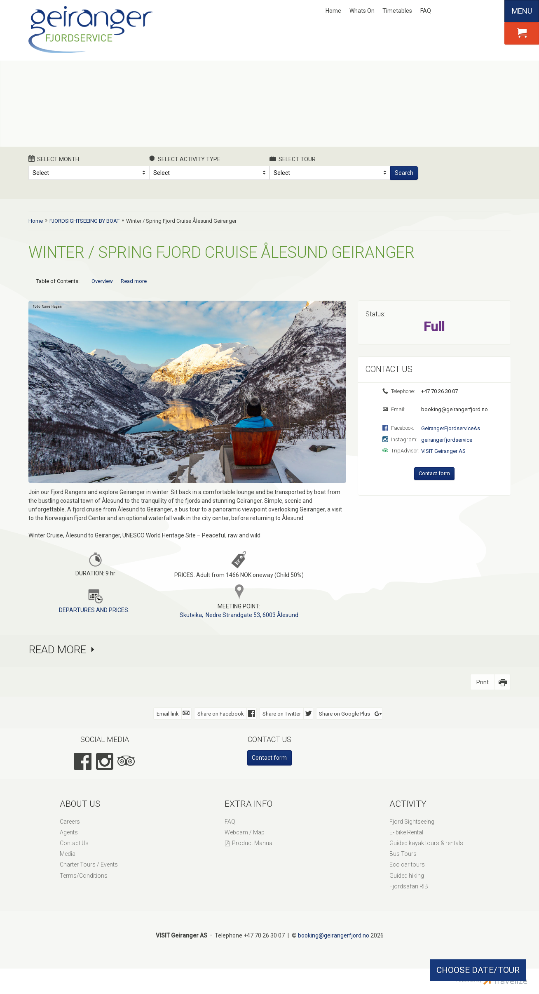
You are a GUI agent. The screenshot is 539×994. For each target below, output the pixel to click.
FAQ (425, 10)
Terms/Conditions (84, 875)
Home (333, 10)
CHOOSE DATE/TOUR (478, 970)
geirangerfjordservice (446, 440)
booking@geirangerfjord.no (454, 409)
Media (67, 853)
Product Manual (253, 842)
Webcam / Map (245, 832)
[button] (521, 33)
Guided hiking (406, 875)
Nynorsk (450, 11)
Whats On (362, 10)
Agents (69, 832)
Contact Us (74, 842)
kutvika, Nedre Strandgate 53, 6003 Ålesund (240, 614)
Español (491, 11)
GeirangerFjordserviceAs (450, 428)
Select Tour (293, 159)
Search (404, 173)
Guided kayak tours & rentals (426, 842)
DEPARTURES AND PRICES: (94, 609)
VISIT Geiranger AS (443, 451)
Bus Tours (403, 853)
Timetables (397, 10)
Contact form (434, 473)
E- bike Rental (406, 832)
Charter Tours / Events (89, 864)
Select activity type (185, 159)
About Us (80, 803)
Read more (134, 281)
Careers (70, 821)
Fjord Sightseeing (411, 821)
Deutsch (477, 11)
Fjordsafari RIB (408, 886)
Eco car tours (407, 864)
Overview (102, 281)
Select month (53, 159)
